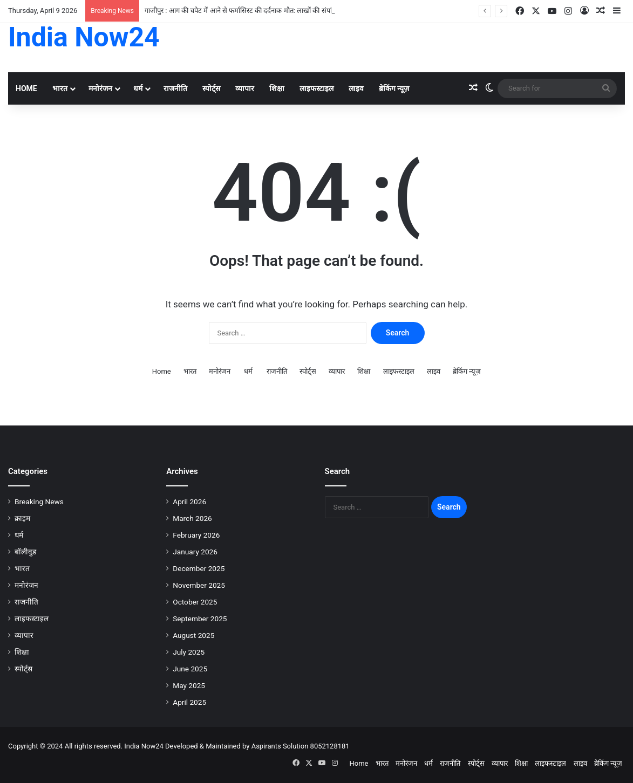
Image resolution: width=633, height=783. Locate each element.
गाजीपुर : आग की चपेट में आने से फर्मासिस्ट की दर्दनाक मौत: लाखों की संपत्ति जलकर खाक (258, 10)
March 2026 (192, 518)
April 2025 (189, 702)
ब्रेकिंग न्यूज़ (394, 88)
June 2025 (190, 668)
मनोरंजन (100, 88)
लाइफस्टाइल (316, 88)
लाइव (356, 88)
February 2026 (196, 535)
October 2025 (195, 601)
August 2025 (193, 635)
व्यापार (244, 88)
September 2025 (200, 618)
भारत (59, 88)
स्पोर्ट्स (211, 88)
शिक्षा (276, 88)
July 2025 (189, 652)
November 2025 (199, 585)
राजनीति (175, 88)
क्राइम (22, 518)
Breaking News (39, 501)
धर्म (137, 88)
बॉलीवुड (25, 551)
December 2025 (198, 568)
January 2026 (195, 551)
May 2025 (189, 685)
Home (26, 88)
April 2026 (189, 501)
